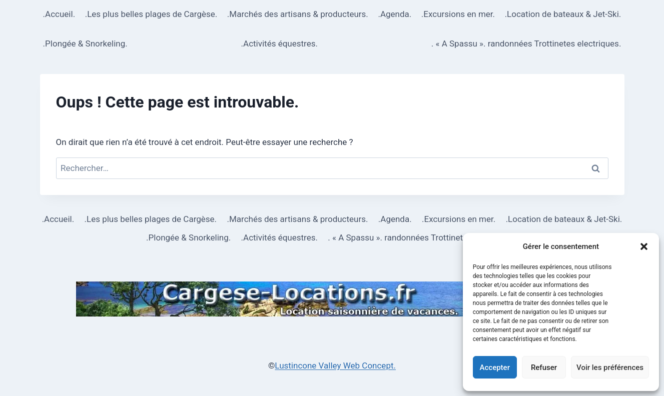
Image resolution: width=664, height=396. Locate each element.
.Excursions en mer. (458, 14)
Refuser (544, 367)
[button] (644, 247)
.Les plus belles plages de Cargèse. (151, 14)
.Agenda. (394, 14)
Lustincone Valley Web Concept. (335, 365)
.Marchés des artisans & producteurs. (297, 14)
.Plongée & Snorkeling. (85, 43)
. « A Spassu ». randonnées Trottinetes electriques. (526, 43)
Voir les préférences (609, 367)
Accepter (495, 367)
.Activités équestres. (279, 43)
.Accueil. (59, 14)
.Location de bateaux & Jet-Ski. (563, 14)
